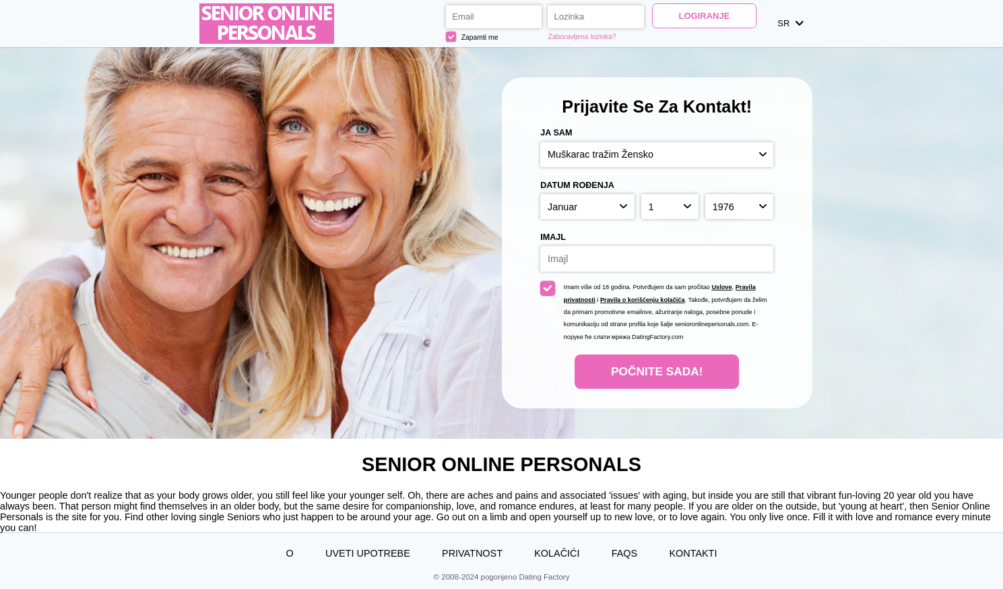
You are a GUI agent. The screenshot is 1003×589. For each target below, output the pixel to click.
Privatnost (472, 553)
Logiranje (704, 16)
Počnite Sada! (657, 371)
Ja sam (556, 132)
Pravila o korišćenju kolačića (642, 300)
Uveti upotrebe (367, 553)
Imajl (553, 237)
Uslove (721, 287)
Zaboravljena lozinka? (582, 36)
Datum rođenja (577, 185)
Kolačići (556, 553)
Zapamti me (472, 37)
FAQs (624, 553)
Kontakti (693, 553)
